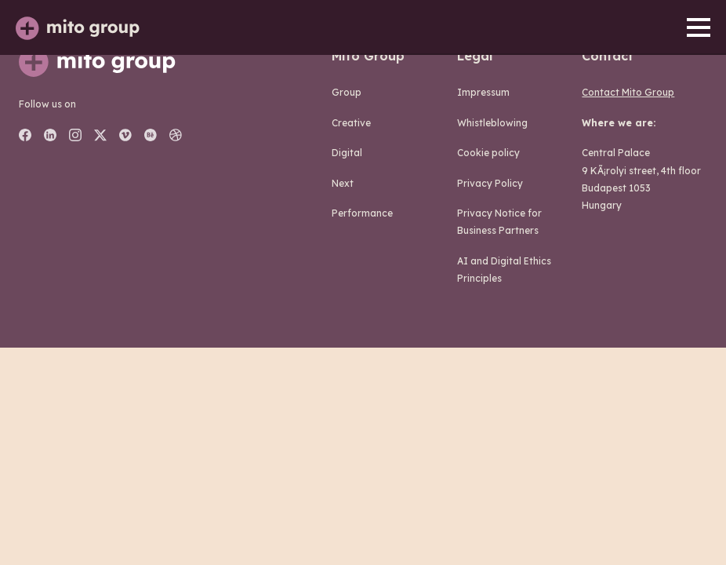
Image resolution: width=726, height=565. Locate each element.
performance (362, 213)
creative (351, 123)
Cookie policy (488, 153)
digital (347, 153)
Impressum (483, 92)
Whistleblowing (492, 123)
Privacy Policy (490, 183)
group (346, 92)
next (343, 183)
